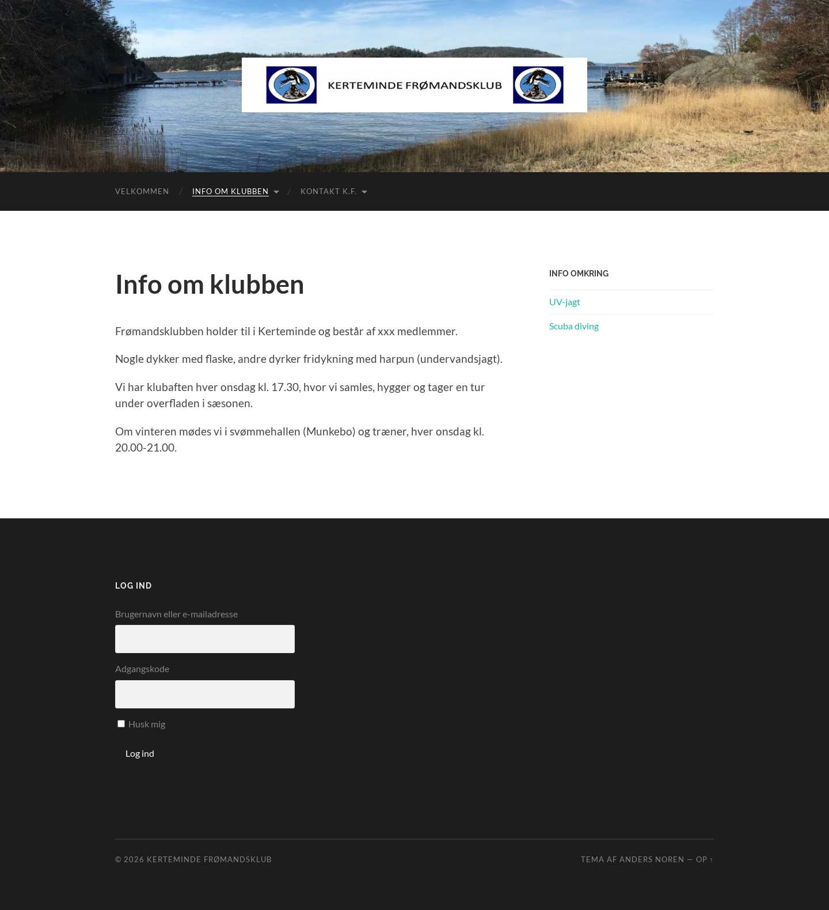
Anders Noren (652, 859)
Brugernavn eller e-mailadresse (176, 613)
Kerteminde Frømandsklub (209, 859)
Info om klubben (230, 191)
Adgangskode (142, 668)
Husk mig (146, 723)
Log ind (140, 753)
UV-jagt (564, 301)
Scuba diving (574, 325)
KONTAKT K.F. (329, 191)
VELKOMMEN (142, 191)
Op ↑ (705, 859)
